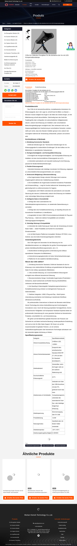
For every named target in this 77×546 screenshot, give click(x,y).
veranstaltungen (45, 4)
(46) (10, 46)
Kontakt (36, 4)
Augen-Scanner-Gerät (47, 445)
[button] (10, 478)
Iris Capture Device (16, 23)
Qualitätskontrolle (62, 528)
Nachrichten (62, 531)
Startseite (17, 4)
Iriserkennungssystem (60, 445)
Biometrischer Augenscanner (33, 445)
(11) (7, 68)
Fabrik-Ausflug (62, 525)
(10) (11, 33)
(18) (11, 53)
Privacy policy (62, 540)
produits (9, 23)
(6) (10, 56)
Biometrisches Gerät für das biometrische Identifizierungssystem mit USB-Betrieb (62, 491)
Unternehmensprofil (62, 522)
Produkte (24, 4)
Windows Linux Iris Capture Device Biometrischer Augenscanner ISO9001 (13, 491)
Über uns (31, 4)
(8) (10, 49)
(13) (10, 40)
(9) (10, 64)
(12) (10, 43)
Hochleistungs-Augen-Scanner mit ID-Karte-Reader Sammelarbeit (38, 491)
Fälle (62, 534)
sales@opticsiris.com (56, 1)
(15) (10, 36)
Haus (3, 23)
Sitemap (62, 537)
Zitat (68, 4)
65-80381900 (68, 1)
